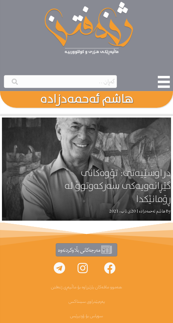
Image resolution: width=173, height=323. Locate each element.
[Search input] (60, 81)
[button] (110, 268)
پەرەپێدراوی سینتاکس (87, 301)
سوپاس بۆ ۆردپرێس (86, 315)
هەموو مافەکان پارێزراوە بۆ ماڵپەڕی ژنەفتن (86, 287)
